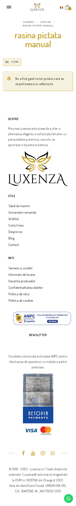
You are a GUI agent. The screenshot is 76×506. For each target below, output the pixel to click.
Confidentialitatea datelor (26, 288)
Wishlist (14, 219)
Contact (14, 245)
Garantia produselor (22, 281)
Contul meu (16, 225)
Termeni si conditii (21, 268)
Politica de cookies (21, 300)
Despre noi (15, 232)
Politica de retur (19, 294)
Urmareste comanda (22, 212)
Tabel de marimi (19, 206)
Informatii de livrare (22, 275)
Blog (11, 238)
